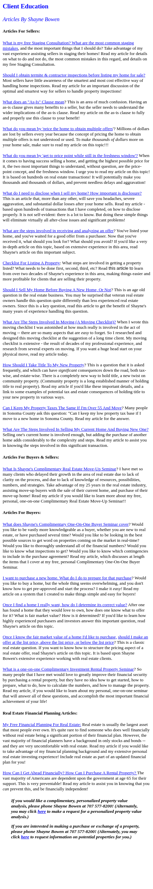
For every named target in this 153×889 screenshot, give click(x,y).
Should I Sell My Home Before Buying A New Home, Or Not (57, 289)
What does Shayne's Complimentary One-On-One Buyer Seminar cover (66, 524)
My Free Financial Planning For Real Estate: (42, 724)
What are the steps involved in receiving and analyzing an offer (58, 230)
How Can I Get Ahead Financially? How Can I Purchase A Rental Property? (70, 772)
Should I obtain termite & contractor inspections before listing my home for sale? (74, 74)
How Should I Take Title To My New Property (43, 364)
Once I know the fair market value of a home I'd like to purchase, (60, 636)
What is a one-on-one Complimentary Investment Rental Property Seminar (68, 669)
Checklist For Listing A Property (31, 262)
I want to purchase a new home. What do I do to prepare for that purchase (67, 577)
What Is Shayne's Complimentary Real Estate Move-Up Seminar (59, 468)
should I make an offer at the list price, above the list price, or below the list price (75, 639)
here (42, 811)
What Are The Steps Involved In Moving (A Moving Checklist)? (59, 321)
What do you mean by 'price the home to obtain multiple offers (58, 128)
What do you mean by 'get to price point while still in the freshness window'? (70, 155)
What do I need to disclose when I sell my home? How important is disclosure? (72, 193)
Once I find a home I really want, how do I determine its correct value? (65, 604)
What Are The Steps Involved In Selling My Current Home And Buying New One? (76, 429)
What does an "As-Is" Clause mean (33, 101)
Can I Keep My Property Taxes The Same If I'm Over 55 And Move (62, 407)
